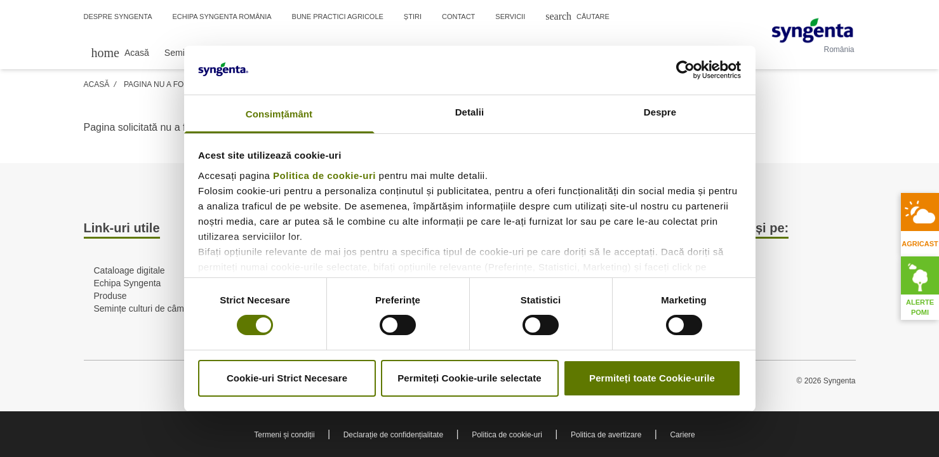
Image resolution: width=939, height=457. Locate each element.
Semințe (180, 53)
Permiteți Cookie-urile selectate (469, 378)
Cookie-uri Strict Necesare (287, 378)
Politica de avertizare (606, 434)
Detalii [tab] (469, 112)
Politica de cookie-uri (324, 175)
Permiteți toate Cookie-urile (652, 378)
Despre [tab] (660, 112)
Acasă (97, 84)
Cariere (682, 434)
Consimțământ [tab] (279, 114)
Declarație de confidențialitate (393, 434)
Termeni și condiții (284, 434)
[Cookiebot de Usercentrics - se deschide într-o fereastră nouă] (685, 69)
